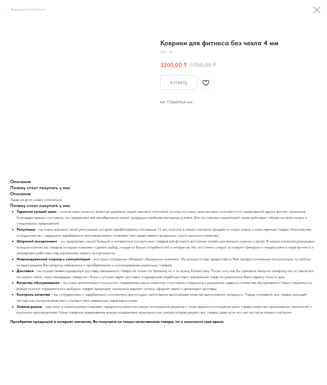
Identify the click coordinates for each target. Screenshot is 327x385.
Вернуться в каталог (28, 9)
